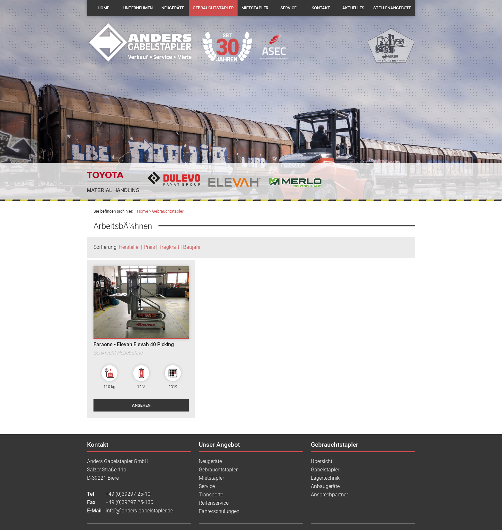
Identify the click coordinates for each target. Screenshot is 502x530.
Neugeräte (172, 7)
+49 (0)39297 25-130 (129, 502)
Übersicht (321, 461)
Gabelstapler (325, 470)
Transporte (211, 495)
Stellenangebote (392, 7)
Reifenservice (214, 503)
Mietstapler (254, 7)
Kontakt (321, 7)
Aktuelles (353, 7)
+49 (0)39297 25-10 (128, 494)
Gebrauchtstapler (213, 7)
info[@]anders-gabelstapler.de (139, 511)
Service (288, 7)
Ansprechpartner (329, 495)
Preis (149, 247)
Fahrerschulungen (219, 511)
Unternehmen (138, 7)
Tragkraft (169, 247)
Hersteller (129, 247)
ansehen (141, 405)
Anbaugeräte (325, 486)
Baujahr (192, 247)
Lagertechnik (325, 478)
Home (103, 7)
